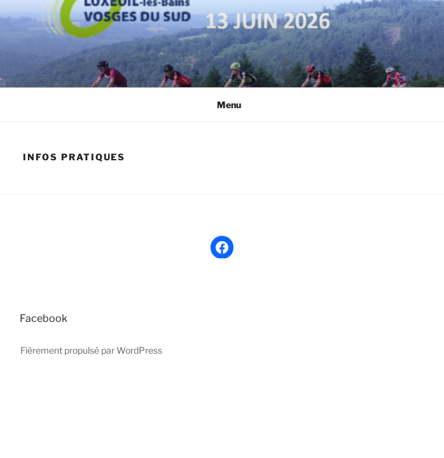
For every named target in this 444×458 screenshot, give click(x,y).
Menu (222, 104)
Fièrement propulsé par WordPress (91, 350)
